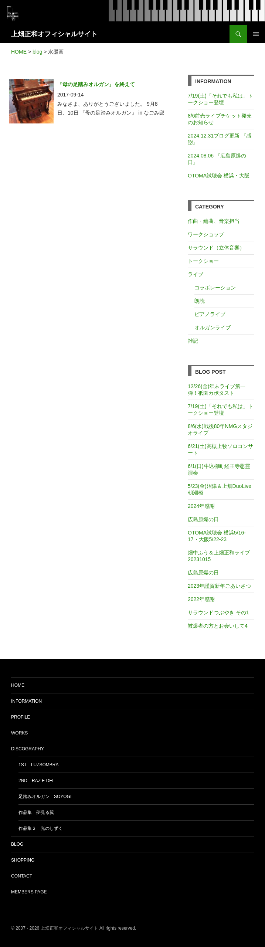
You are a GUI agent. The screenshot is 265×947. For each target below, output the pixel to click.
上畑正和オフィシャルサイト (54, 34)
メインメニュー (256, 34)
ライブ (195, 274)
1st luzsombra (38, 764)
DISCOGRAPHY (27, 748)
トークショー (203, 261)
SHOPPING (22, 860)
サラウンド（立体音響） (216, 248)
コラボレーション (215, 288)
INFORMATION (26, 701)
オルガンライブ (212, 327)
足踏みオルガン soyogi (44, 796)
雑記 (193, 341)
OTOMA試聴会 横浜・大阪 (218, 176)
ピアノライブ (209, 314)
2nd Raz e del (36, 780)
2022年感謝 (201, 599)
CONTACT (21, 876)
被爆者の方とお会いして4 (218, 626)
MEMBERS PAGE (29, 892)
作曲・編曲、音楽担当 (213, 221)
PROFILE (20, 717)
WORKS (19, 733)
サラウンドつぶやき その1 (218, 612)
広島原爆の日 (203, 519)
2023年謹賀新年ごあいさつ (219, 586)
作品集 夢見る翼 (36, 812)
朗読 (199, 301)
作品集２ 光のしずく (40, 828)
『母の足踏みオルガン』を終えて (96, 84)
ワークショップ (206, 234)
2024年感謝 (201, 506)
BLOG (17, 844)
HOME (17, 685)
